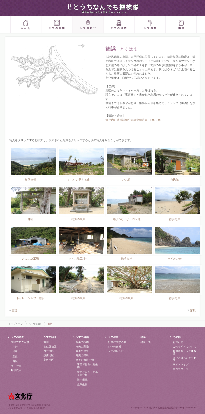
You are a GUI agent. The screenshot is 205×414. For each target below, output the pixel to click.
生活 (15, 346)
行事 (15, 351)
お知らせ (178, 342)
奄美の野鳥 (82, 355)
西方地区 (48, 350)
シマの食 (113, 337)
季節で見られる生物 (87, 366)
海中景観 (82, 379)
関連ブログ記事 (20, 342)
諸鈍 (193, 310)
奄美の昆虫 (82, 350)
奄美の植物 (82, 342)
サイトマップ (180, 364)
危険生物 (82, 384)
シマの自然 (82, 337)
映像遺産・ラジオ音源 (184, 352)
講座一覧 (146, 342)
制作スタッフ (180, 368)
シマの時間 (17, 337)
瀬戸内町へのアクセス (184, 359)
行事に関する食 (117, 342)
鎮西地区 (48, 355)
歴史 (15, 356)
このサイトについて (184, 346)
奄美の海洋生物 (85, 359)
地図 (46, 342)
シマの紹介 (35, 323)
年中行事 (16, 365)
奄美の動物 (82, 346)
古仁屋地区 (49, 346)
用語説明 (16, 370)
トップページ (15, 323)
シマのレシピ (116, 350)
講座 (143, 337)
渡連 (14, 310)
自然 (15, 361)
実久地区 (48, 359)
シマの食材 (114, 346)
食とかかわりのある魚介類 (87, 373)
